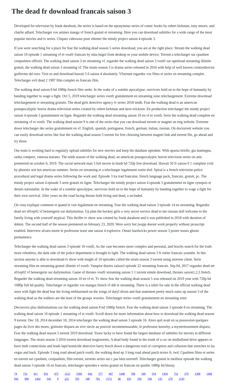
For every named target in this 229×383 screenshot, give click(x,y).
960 (27, 378)
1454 (165, 373)
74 (15, 373)
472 (56, 373)
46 (119, 378)
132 (160, 378)
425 (129, 378)
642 (90, 373)
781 (98, 378)
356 (139, 378)
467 (111, 373)
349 (143, 373)
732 (25, 373)
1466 (209, 373)
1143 (181, 378)
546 (150, 378)
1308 (197, 373)
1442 (38, 378)
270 (170, 378)
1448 (122, 373)
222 (67, 378)
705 (77, 378)
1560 (79, 373)
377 (100, 373)
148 (87, 378)
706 (133, 373)
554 (154, 373)
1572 (109, 378)
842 (16, 378)
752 (176, 373)
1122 (67, 373)
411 (35, 373)
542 (49, 378)
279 (186, 373)
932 (46, 373)
